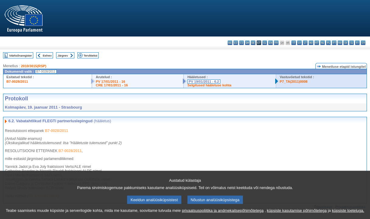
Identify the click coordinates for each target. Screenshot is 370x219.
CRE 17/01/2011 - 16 (112, 85)
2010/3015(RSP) (33, 66)
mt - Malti (317, 42)
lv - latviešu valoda (299, 42)
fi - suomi (357, 42)
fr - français (276, 42)
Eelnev (47, 55)
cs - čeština (241, 42)
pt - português (334, 42)
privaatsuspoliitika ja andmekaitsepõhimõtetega (223, 213)
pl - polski (328, 42)
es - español (235, 42)
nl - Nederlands (322, 42)
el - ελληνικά (264, 42)
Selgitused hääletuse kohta (209, 85)
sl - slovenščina (351, 42)
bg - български (230, 42)
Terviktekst (90, 55)
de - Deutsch (253, 42)
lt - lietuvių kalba (305, 42)
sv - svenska (363, 42)
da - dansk (247, 42)
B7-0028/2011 (17, 81)
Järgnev (63, 55)
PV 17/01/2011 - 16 (110, 81)
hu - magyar (311, 42)
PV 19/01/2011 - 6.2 (204, 81)
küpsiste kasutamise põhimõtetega (297, 213)
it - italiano (293, 42)
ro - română (340, 42)
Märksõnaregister (20, 55)
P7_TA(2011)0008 (294, 81)
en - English (270, 42)
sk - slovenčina (345, 42)
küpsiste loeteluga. (348, 213)
